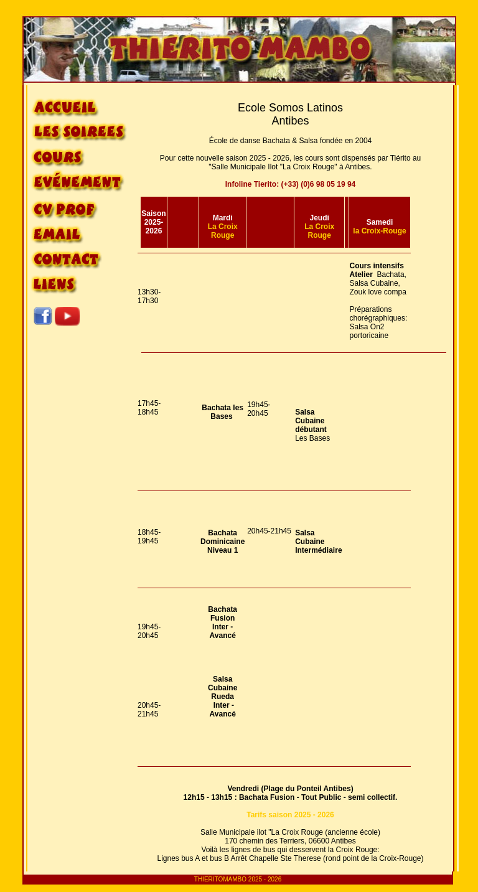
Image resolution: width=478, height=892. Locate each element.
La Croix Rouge (223, 231)
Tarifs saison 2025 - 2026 (290, 814)
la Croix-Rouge (379, 231)
